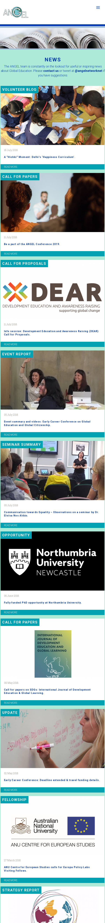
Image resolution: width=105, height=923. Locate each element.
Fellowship (14, 800)
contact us (51, 71)
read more (10, 166)
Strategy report (21, 890)
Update (10, 713)
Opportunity (16, 535)
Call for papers (20, 177)
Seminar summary (21, 444)
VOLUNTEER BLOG (19, 89)
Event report (16, 354)
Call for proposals (24, 263)
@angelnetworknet (88, 71)
